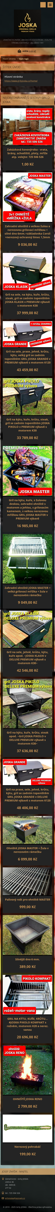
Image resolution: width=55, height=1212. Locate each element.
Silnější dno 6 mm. (27, 959)
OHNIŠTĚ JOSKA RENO (27, 1099)
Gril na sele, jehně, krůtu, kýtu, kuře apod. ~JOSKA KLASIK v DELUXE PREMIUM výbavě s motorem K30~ (27, 657)
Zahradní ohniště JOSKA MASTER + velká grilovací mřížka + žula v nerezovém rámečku (28, 591)
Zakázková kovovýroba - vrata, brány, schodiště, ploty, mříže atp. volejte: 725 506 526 (27, 153)
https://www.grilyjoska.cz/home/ (21, 80)
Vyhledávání (43, 4)
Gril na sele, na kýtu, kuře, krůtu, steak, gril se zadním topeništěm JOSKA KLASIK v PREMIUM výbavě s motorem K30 (27, 300)
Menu (50, 4)
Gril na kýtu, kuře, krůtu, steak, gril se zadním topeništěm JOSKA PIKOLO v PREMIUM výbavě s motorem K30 (27, 425)
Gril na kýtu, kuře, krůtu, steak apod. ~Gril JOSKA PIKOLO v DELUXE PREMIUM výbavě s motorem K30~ (27, 738)
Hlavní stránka (9, 58)
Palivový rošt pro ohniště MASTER (27, 899)
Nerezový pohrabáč (27, 1147)
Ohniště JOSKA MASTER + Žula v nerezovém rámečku (27, 850)
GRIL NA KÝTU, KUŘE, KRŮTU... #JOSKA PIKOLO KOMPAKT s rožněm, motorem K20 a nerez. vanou (27, 1024)
